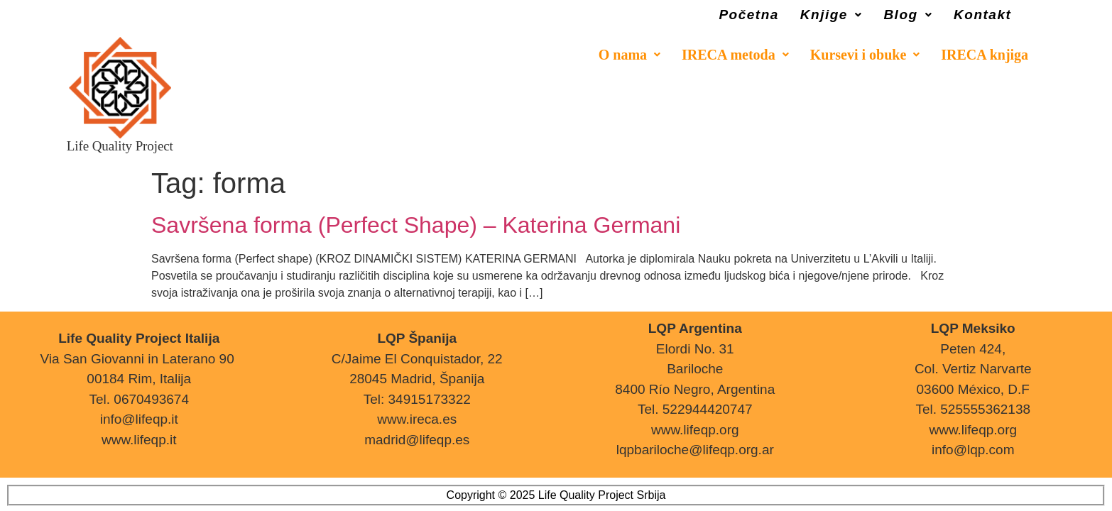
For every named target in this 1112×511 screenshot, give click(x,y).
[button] (831, 15)
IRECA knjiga (984, 54)
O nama (629, 54)
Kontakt (982, 14)
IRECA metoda (735, 54)
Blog (907, 14)
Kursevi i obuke (865, 54)
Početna (748, 14)
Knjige (831, 14)
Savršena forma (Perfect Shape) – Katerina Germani (415, 225)
